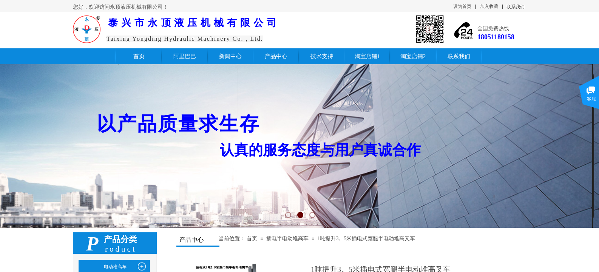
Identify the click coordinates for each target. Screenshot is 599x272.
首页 (252, 238)
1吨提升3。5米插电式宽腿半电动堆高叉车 (366, 238)
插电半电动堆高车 (287, 238)
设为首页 (462, 6)
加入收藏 (489, 6)
